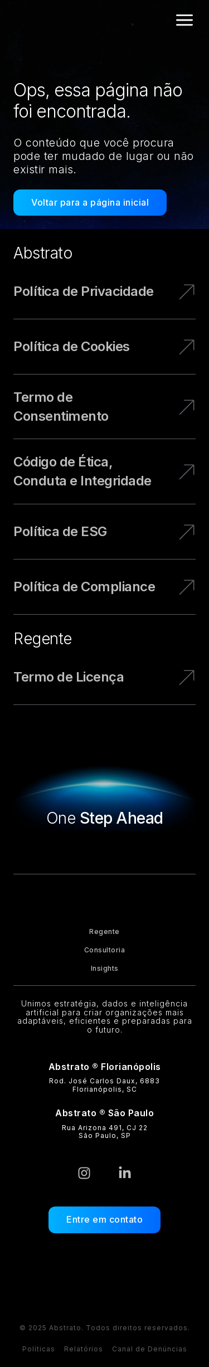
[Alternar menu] (184, 20)
